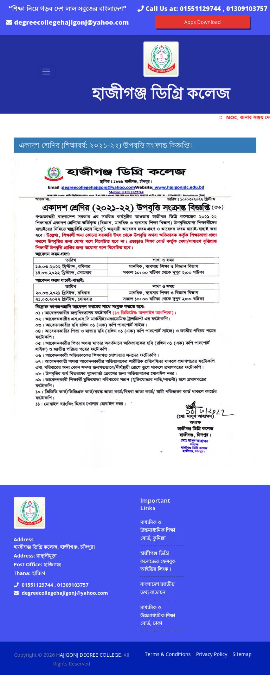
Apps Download (202, 22)
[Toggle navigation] (46, 71)
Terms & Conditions (168, 654)
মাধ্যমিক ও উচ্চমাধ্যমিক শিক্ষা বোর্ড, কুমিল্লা (157, 530)
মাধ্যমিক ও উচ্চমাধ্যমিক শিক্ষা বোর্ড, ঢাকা (157, 615)
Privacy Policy (211, 654)
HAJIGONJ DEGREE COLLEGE (88, 654)
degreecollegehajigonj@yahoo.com (71, 22)
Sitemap (242, 654)
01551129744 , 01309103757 (223, 8)
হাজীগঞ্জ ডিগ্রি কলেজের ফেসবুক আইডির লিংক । (158, 561)
